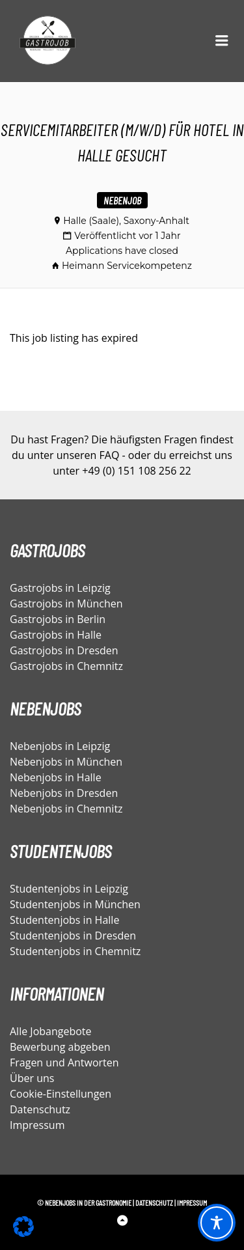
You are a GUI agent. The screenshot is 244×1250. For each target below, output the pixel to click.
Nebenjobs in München (66, 762)
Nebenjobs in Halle (56, 777)
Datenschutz (40, 1109)
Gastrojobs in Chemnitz (66, 666)
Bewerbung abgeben (60, 1047)
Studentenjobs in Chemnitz (75, 951)
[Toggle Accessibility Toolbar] (216, 1222)
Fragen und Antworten (64, 1062)
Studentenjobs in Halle (64, 920)
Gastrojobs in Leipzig (60, 588)
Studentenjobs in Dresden (73, 935)
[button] (23, 1226)
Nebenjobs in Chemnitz (66, 808)
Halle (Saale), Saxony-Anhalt (126, 221)
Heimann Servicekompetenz (127, 265)
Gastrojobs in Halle (56, 635)
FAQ (110, 455)
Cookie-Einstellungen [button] (60, 1094)
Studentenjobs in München (75, 904)
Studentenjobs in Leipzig (69, 889)
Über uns (32, 1078)
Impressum (37, 1125)
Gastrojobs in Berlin (57, 619)
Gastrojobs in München (66, 603)
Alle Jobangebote (51, 1031)
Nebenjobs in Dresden (64, 793)
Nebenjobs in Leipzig (60, 746)
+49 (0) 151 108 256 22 (136, 471)
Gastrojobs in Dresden (64, 650)
